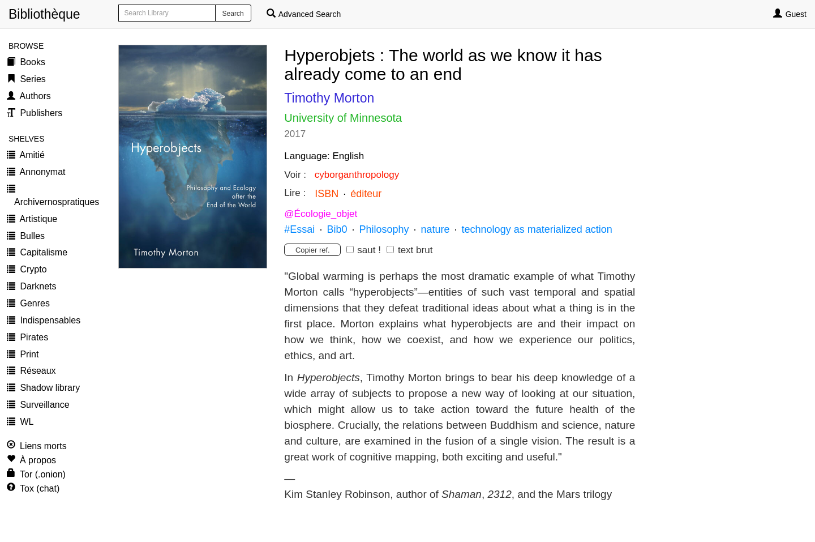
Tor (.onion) (43, 474)
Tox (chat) (39, 488)
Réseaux (37, 370)
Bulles (31, 236)
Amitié (31, 155)
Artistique (37, 219)
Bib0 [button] (337, 229)
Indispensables (49, 320)
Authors (34, 96)
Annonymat (42, 172)
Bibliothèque (12, 14)
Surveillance (44, 404)
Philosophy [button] (384, 229)
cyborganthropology (357, 174)
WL (25, 421)
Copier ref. (312, 250)
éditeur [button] (365, 193)
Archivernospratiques (56, 202)
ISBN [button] (326, 193)
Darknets (37, 286)
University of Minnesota (343, 118)
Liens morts (43, 446)
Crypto (32, 269)
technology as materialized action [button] (537, 229)
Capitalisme (42, 252)
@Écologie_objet (320, 213)
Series (32, 79)
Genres (34, 303)
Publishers (40, 113)
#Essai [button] (299, 229)
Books (31, 62)
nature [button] (435, 229)
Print (28, 354)
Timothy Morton (329, 98)
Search (233, 14)
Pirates (33, 337)
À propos (38, 460)
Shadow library (49, 387)
